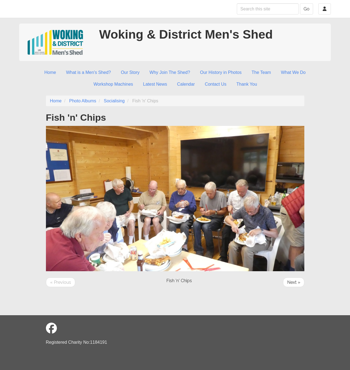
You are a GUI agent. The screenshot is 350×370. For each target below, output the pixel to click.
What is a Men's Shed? (88, 72)
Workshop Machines (113, 84)
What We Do (293, 72)
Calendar (186, 84)
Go (307, 8)
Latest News (155, 84)
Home (50, 72)
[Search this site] (268, 9)
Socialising (114, 101)
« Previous (60, 282)
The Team (261, 72)
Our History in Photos (221, 72)
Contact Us (215, 84)
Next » (293, 282)
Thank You (246, 84)
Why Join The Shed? (170, 72)
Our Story (130, 72)
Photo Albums (82, 101)
